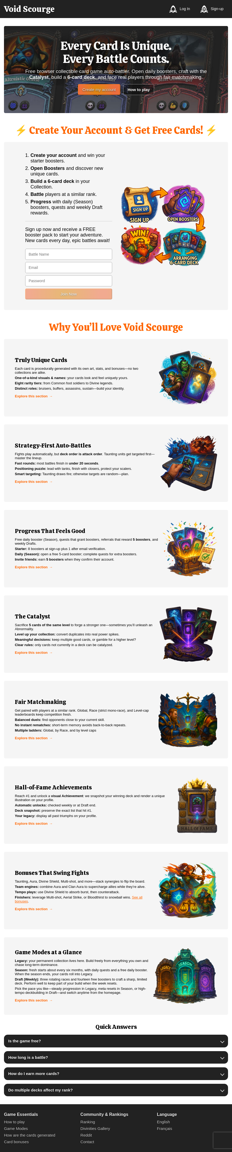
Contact (87, 1142)
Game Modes (16, 1128)
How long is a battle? (28, 1057)
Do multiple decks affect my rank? (40, 1090)
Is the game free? (24, 1041)
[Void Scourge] (29, 9)
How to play (139, 89)
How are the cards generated (29, 1135)
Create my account (99, 89)
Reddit (86, 1135)
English (163, 1122)
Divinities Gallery (95, 1128)
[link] (116, 377)
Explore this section (31, 396)
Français (164, 1128)
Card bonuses (16, 1142)
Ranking (87, 1122)
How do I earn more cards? (33, 1073)
